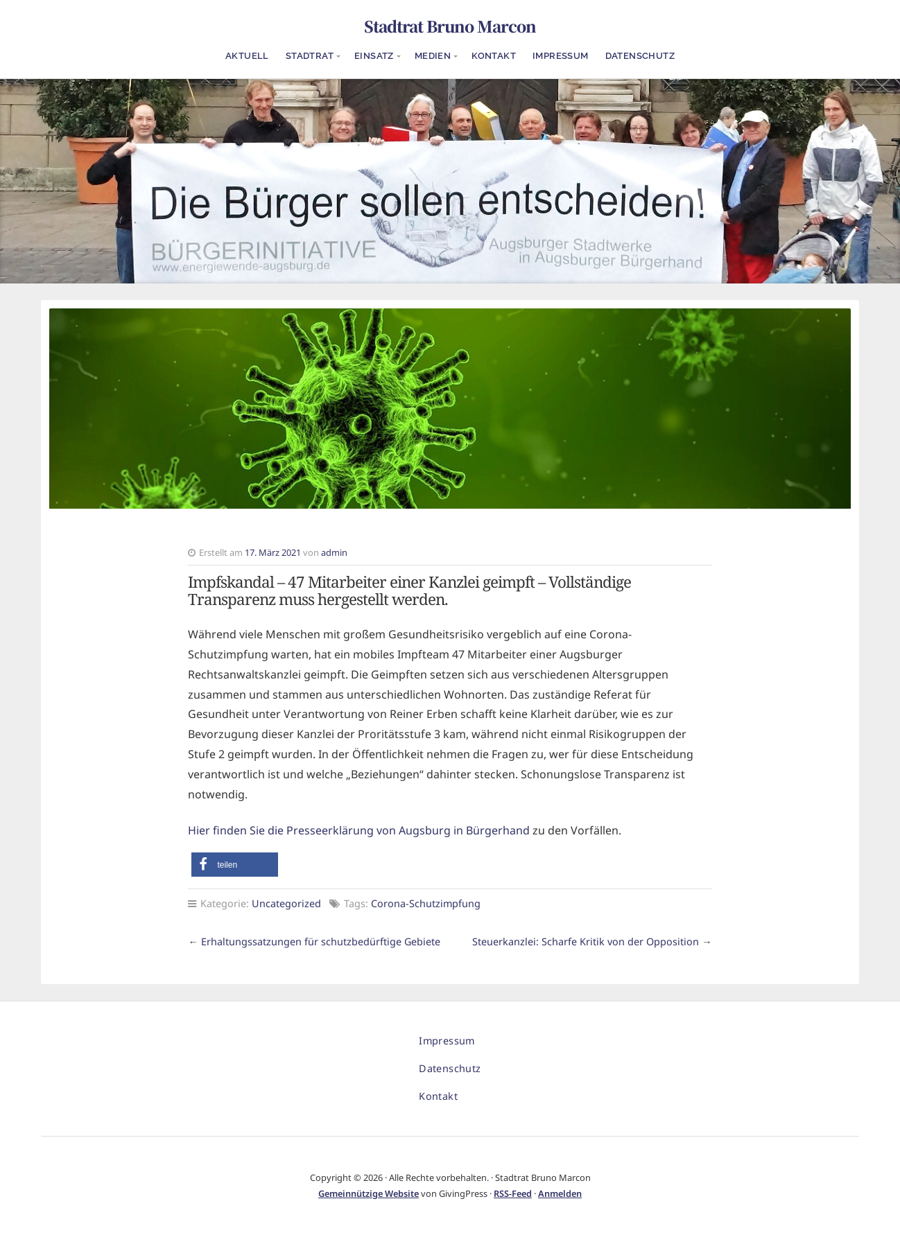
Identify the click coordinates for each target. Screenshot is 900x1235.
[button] (234, 864)
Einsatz (374, 56)
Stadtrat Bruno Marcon (450, 26)
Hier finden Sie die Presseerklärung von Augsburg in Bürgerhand (359, 830)
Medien (433, 56)
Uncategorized (286, 903)
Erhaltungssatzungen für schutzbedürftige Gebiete (320, 941)
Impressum (561, 56)
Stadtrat (310, 56)
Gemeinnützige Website (368, 1193)
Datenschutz (640, 56)
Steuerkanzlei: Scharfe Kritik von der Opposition (585, 941)
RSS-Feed (513, 1193)
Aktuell (247, 56)
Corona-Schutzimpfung (426, 903)
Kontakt (493, 56)
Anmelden (560, 1193)
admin (334, 552)
